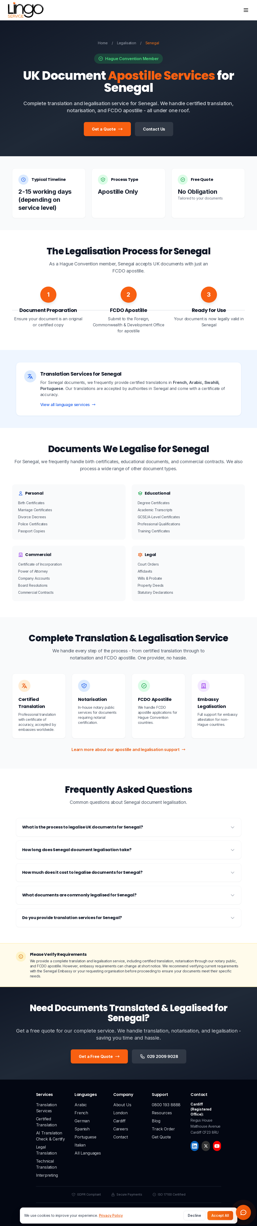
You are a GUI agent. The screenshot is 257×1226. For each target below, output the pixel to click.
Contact (120, 1136)
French (81, 1112)
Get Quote (161, 1136)
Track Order (163, 1128)
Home (102, 43)
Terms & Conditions (148, 1211)
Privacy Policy (117, 1211)
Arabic (81, 1104)
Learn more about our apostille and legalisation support (128, 749)
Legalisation (126, 43)
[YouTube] (217, 1146)
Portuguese (85, 1136)
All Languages (88, 1153)
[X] (206, 1146)
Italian (80, 1145)
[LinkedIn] (195, 1146)
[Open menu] (246, 10)
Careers (120, 1128)
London (120, 1112)
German (82, 1120)
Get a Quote (107, 129)
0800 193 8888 (166, 1104)
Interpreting (47, 1175)
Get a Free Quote (99, 1056)
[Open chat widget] (243, 1212)
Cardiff (119, 1120)
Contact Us (154, 129)
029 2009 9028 (159, 1056)
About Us (122, 1104)
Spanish (82, 1128)
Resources (162, 1112)
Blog (156, 1120)
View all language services (68, 404)
